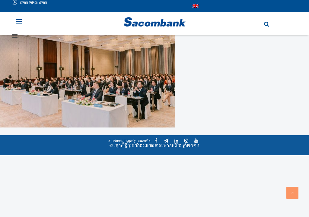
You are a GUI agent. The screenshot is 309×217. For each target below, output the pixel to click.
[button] (266, 24)
